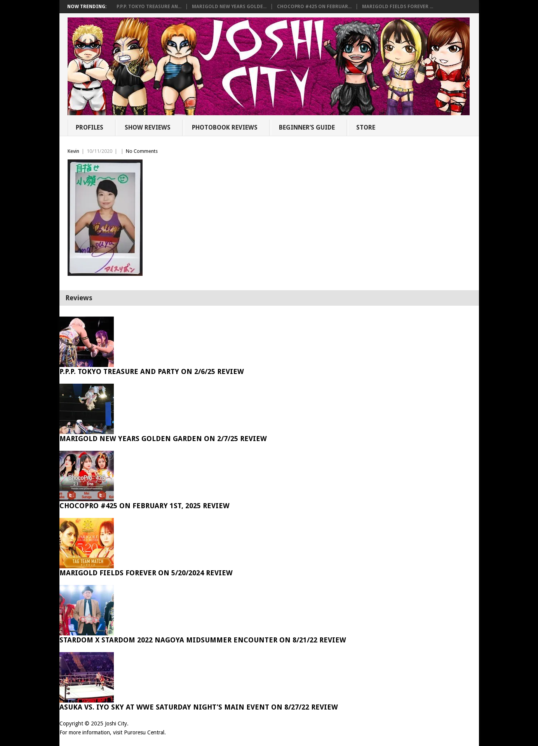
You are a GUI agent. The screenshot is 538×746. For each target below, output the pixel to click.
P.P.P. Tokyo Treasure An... (149, 6)
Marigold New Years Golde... (229, 6)
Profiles (89, 127)
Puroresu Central (144, 732)
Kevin (73, 151)
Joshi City (116, 723)
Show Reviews (148, 127)
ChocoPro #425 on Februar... (314, 6)
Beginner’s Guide (307, 127)
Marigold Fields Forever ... (397, 6)
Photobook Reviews (225, 127)
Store (365, 127)
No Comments (142, 151)
